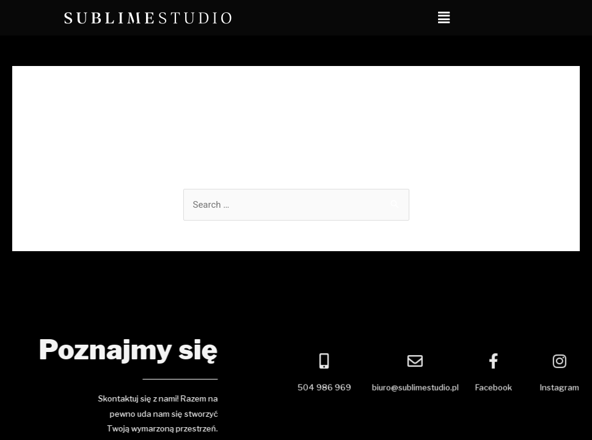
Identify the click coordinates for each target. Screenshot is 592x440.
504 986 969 (343, 389)
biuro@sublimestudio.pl (433, 389)
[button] (444, 17)
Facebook (512, 389)
